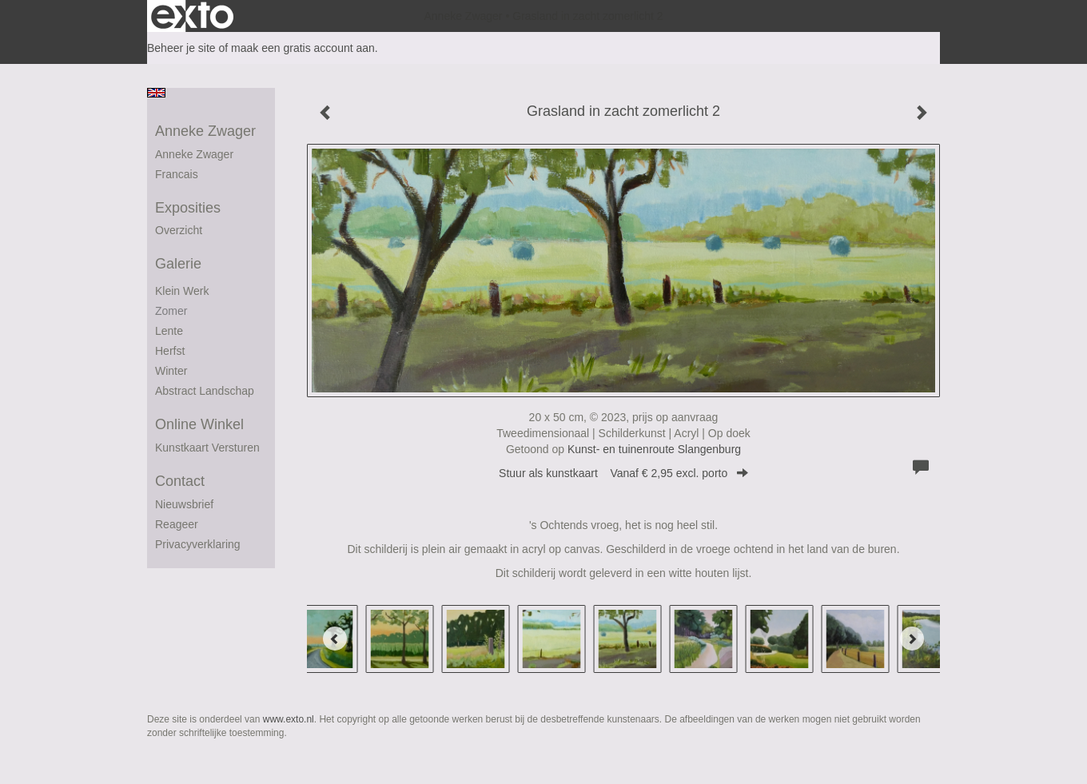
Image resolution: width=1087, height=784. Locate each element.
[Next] (912, 639)
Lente (169, 330)
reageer (176, 524)
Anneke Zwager (463, 16)
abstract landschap (204, 390)
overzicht (178, 230)
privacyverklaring (198, 544)
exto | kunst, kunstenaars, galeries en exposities (192, 16)
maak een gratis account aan (303, 48)
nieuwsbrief (184, 504)
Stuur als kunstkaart (623, 473)
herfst (170, 350)
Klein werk (182, 291)
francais (176, 174)
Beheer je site (181, 48)
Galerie (178, 264)
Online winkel (199, 424)
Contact (180, 481)
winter (171, 370)
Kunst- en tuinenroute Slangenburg (654, 449)
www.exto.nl (288, 719)
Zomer (171, 310)
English (156, 93)
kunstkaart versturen (207, 447)
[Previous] (335, 639)
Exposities (188, 208)
